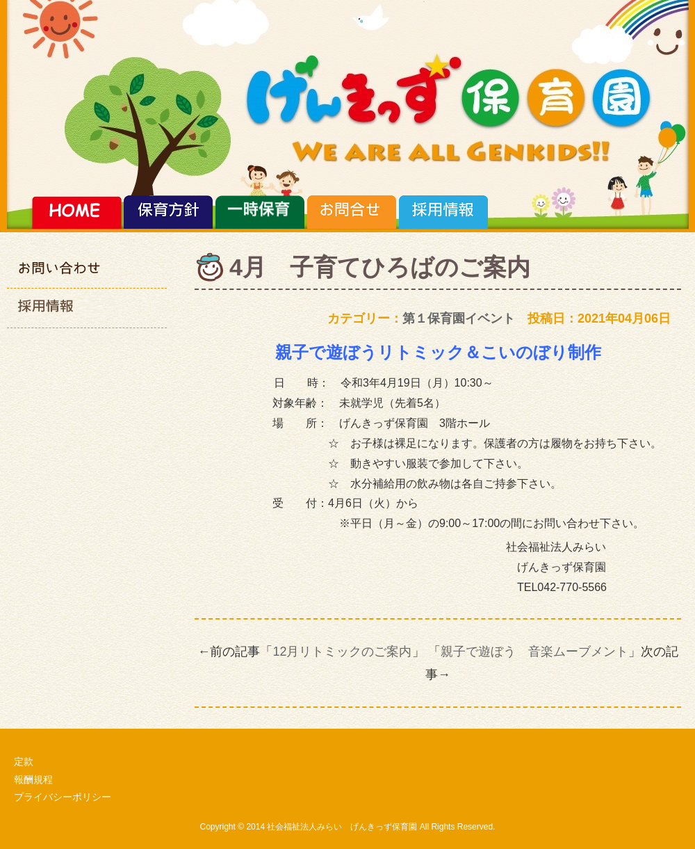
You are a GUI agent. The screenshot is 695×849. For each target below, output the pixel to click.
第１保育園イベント (458, 318)
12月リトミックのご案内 (341, 651)
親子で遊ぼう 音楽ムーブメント (534, 651)
